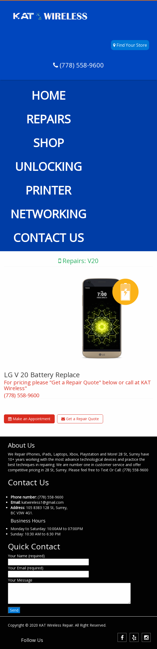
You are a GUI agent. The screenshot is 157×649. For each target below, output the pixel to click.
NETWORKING (48, 214)
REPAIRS (48, 119)
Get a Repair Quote (80, 418)
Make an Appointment (29, 418)
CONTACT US (48, 237)
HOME (48, 95)
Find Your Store (130, 45)
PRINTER (48, 190)
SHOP (48, 143)
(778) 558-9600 (81, 65)
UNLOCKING (48, 166)
